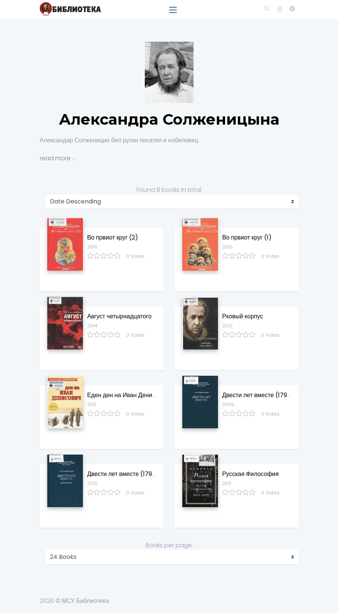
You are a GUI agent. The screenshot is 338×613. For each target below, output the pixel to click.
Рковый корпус (242, 316)
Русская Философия (250, 474)
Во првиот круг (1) (247, 237)
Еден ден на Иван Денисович (127, 395)
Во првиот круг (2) (112, 237)
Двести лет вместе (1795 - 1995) (267, 395)
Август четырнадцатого (119, 316)
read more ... (57, 158)
